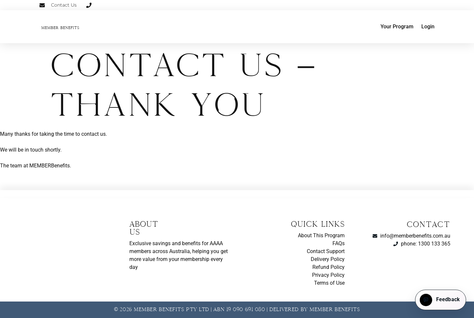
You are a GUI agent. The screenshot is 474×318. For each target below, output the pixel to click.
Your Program (397, 26)
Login (427, 26)
